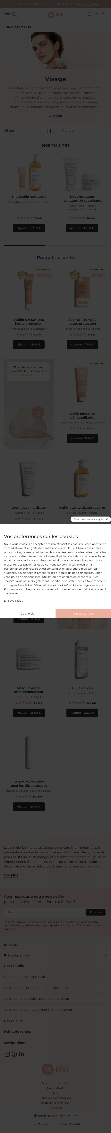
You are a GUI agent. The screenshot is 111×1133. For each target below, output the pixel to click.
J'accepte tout (83, 613)
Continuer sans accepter (89, 519)
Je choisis (27, 613)
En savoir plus (13, 600)
